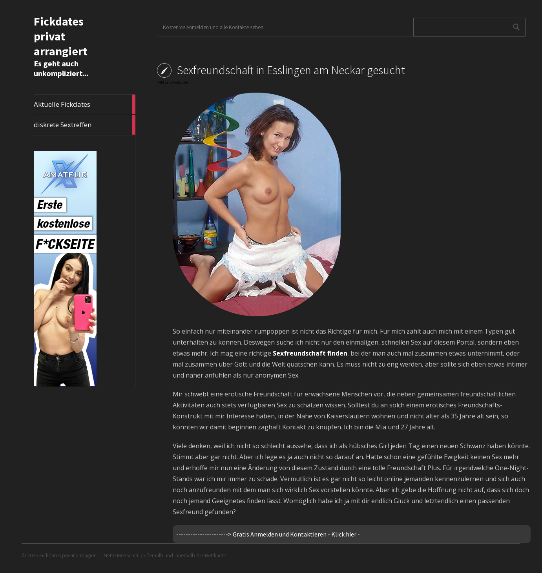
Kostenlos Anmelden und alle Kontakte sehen (213, 27)
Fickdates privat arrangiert (61, 36)
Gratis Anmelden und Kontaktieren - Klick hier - (296, 534)
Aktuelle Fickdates (84, 104)
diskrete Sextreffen (84, 125)
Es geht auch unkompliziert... (61, 68)
